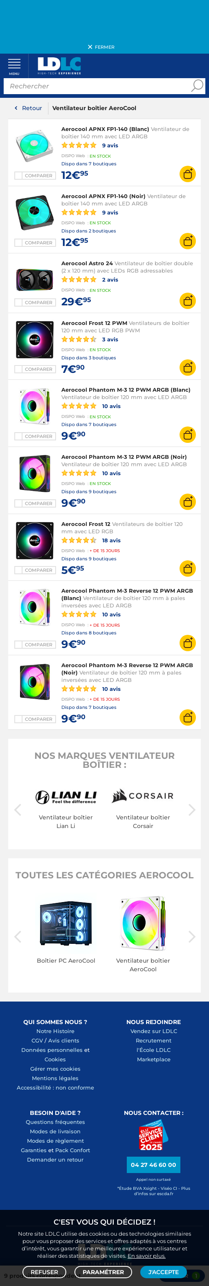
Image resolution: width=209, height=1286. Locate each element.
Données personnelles (52, 1050)
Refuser (44, 1272)
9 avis (89, 145)
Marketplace (154, 1059)
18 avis (91, 540)
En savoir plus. (147, 1255)
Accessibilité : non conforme (55, 1088)
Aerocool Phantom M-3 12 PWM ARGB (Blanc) (126, 390)
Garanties (34, 1150)
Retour (32, 109)
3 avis (89, 339)
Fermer (105, 47)
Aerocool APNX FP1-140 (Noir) (103, 197)
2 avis (89, 280)
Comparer (38, 176)
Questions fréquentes (55, 1122)
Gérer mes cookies (55, 1069)
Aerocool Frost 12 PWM (94, 323)
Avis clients (63, 1041)
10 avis (91, 406)
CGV (37, 1041)
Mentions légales (55, 1078)
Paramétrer (103, 1272)
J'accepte (163, 1272)
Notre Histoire (55, 1031)
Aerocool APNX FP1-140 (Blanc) (105, 129)
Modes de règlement (55, 1141)
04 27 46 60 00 (153, 1165)
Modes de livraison (55, 1131)
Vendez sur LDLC (153, 1031)
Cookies (55, 1059)
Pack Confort (72, 1150)
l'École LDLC (154, 1050)
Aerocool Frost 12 (85, 524)
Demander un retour (55, 1160)
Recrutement (153, 1041)
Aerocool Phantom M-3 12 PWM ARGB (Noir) (124, 457)
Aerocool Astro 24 (87, 264)
